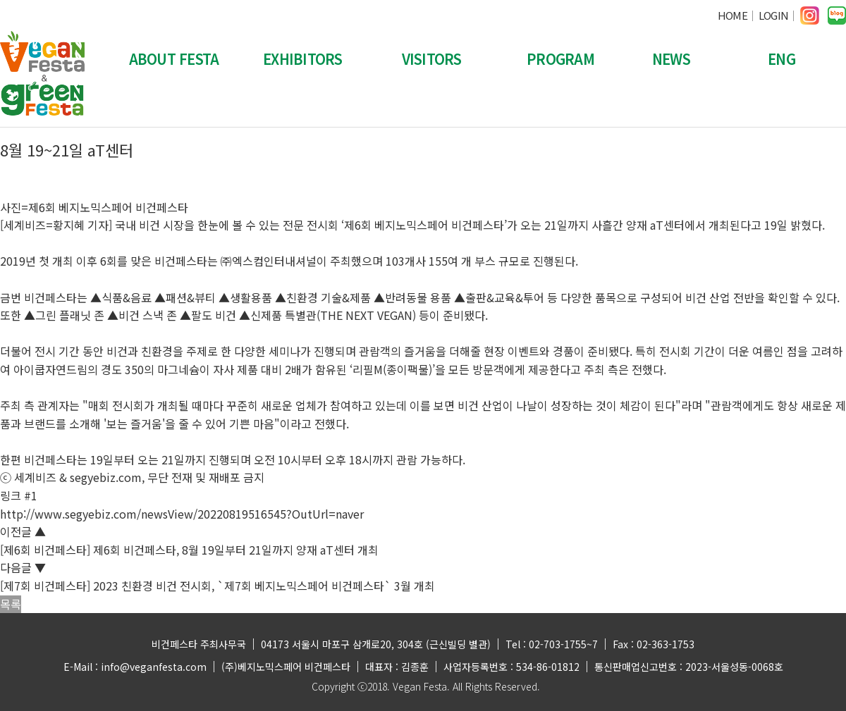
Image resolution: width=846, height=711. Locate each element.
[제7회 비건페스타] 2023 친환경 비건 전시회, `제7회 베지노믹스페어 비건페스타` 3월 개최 (217, 585)
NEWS (671, 59)
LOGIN (773, 15)
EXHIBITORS (303, 59)
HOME (732, 15)
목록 (10, 603)
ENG (781, 59)
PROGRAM (560, 59)
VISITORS (432, 59)
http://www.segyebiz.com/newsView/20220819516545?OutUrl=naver (182, 513)
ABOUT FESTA (174, 59)
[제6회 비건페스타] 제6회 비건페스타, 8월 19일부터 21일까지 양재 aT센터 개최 (189, 549)
